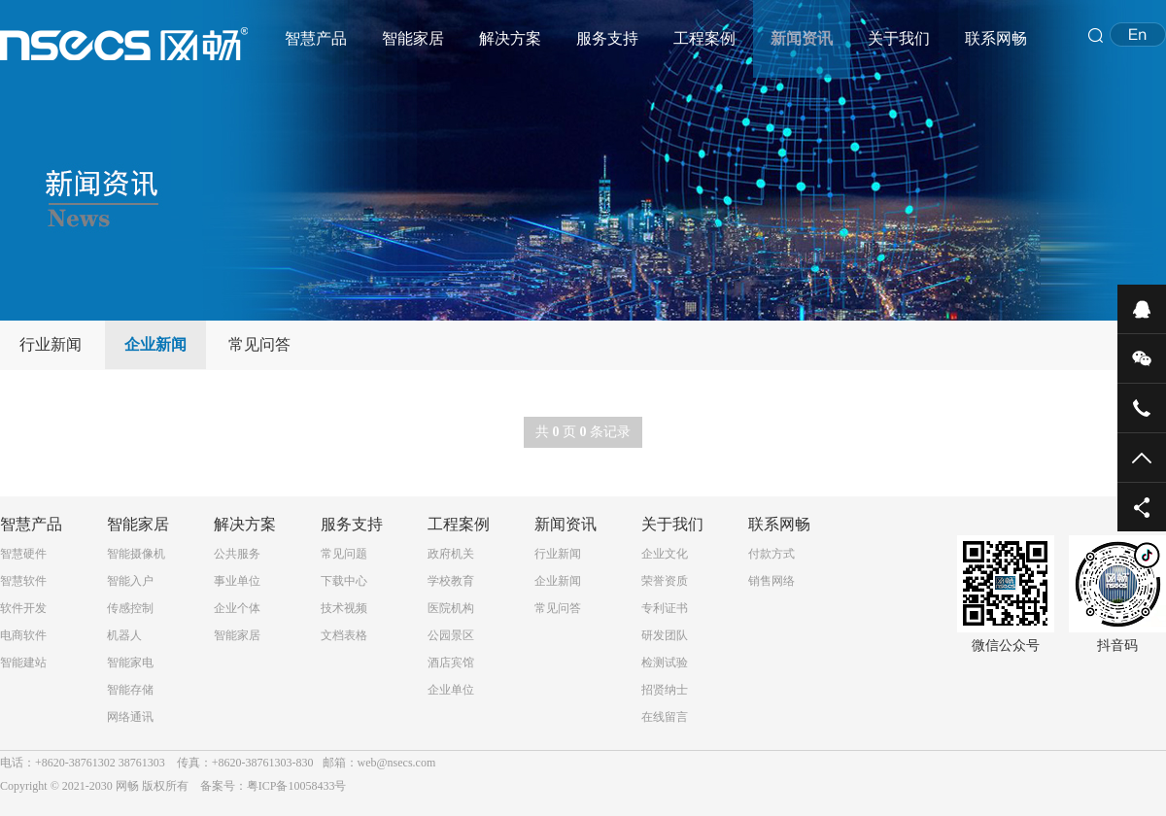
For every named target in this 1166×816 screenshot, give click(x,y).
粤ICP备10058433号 (297, 786)
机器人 (124, 635)
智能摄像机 (136, 554)
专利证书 (664, 608)
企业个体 (237, 608)
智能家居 (413, 38)
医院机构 (451, 608)
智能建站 (23, 662)
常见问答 (259, 344)
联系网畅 (996, 38)
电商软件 (23, 635)
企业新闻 (155, 344)
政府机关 (451, 554)
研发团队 (664, 635)
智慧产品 (316, 38)
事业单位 (237, 581)
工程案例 (704, 38)
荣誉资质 (664, 581)
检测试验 (664, 662)
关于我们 (899, 38)
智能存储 (130, 690)
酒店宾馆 (451, 662)
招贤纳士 (664, 690)
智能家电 (130, 662)
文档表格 (344, 635)
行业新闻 (50, 344)
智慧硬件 (23, 554)
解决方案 (510, 38)
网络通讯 (130, 717)
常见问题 (344, 554)
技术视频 (344, 608)
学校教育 (451, 581)
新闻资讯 (802, 38)
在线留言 (664, 717)
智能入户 (130, 581)
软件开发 (23, 608)
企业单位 (451, 690)
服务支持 (607, 38)
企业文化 (664, 554)
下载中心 (344, 581)
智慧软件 (23, 581)
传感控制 (130, 608)
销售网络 (771, 581)
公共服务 (237, 554)
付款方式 (771, 554)
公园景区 (451, 635)
